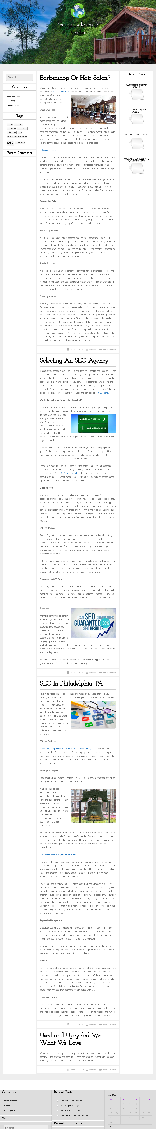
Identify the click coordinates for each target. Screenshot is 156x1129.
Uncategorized (13, 105)
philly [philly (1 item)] (20, 132)
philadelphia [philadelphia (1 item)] (11, 132)
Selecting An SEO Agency (74, 361)
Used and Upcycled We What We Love (70, 1039)
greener (92, 349)
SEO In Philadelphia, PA (71, 684)
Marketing (11, 100)
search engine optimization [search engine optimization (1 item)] (17, 136)
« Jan (110, 1126)
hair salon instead (61, 91)
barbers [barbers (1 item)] (10, 124)
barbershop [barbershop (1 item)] (19, 124)
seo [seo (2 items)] (10, 142)
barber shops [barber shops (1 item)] (22, 128)
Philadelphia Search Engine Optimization (58, 854)
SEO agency (103, 392)
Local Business (13, 95)
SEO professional (69, 473)
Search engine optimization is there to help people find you (66, 748)
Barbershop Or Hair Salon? (75, 78)
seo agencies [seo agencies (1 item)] (20, 142)
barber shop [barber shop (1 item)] (11, 128)
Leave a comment (109, 349)
